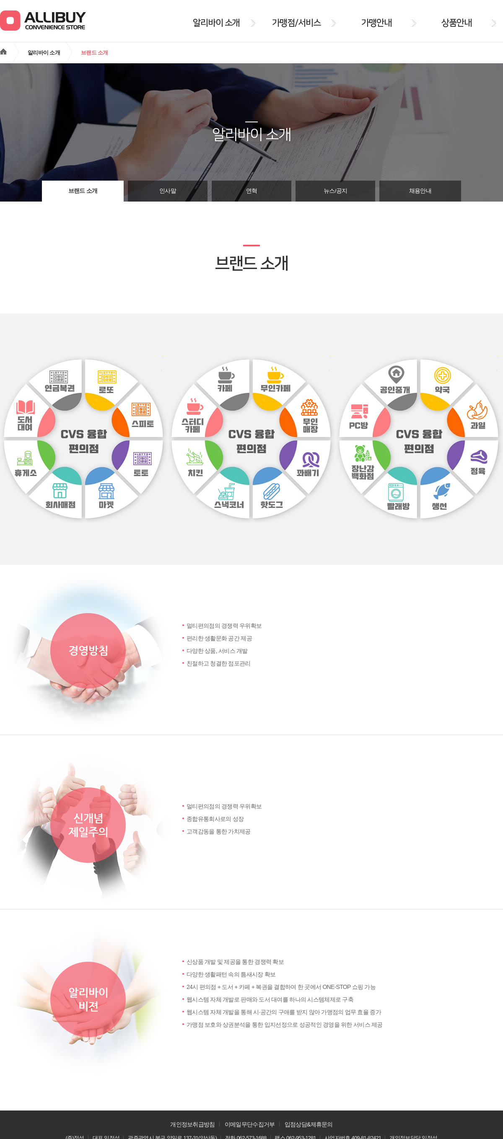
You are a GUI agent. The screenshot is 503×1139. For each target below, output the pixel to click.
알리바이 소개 (44, 52)
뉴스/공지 (335, 191)
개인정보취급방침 (192, 1124)
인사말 (167, 191)
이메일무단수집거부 (250, 1124)
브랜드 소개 (83, 191)
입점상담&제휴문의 (309, 1124)
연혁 (251, 191)
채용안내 (420, 191)
